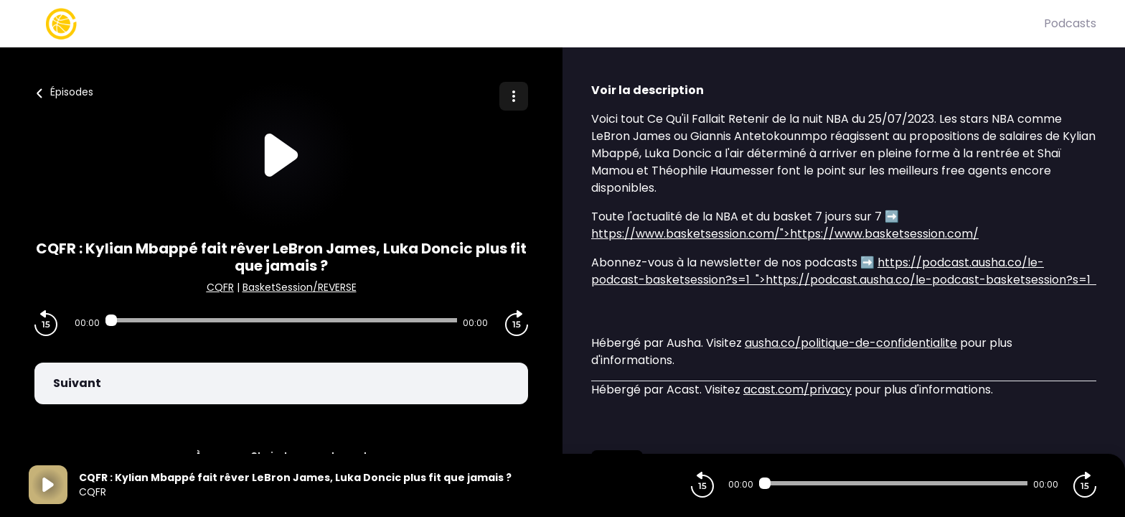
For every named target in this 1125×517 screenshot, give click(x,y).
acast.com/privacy (797, 389)
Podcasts (1070, 23)
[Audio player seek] (281, 320)
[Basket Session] (536, 24)
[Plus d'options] (513, 96)
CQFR (220, 287)
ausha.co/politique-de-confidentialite (851, 343)
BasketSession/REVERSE (300, 287)
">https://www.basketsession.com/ (785, 233)
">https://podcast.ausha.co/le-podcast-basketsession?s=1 (843, 271)
